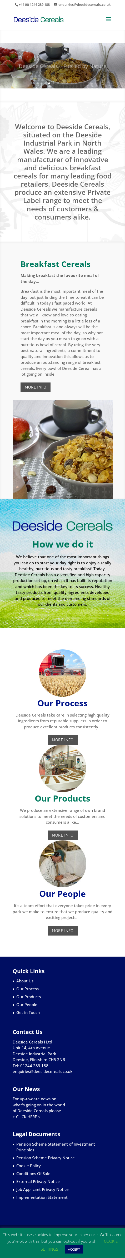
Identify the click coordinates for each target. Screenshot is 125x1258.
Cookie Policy (28, 1165)
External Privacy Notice (38, 1181)
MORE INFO (35, 387)
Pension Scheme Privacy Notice (45, 1157)
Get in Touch (28, 1012)
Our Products (28, 996)
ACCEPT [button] (74, 1249)
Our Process (27, 988)
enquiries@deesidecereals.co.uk (42, 1071)
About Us (24, 980)
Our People (26, 1004)
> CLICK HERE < (26, 1116)
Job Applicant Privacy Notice (42, 1189)
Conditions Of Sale (33, 1173)
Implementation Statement (42, 1197)
